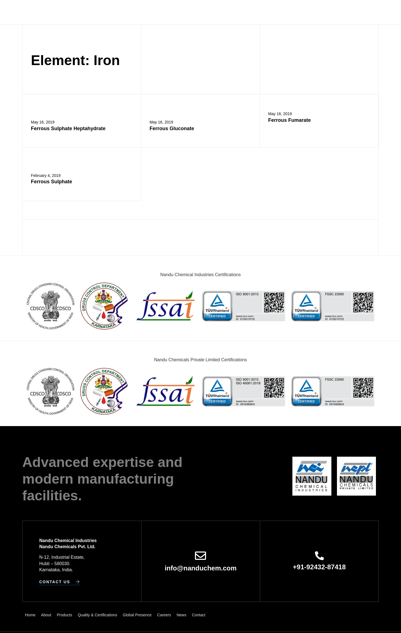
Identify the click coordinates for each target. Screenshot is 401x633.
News (289, 12)
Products (137, 12)
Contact (309, 12)
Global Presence (234, 12)
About (114, 12)
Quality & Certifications (181, 12)
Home (96, 12)
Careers (268, 12)
